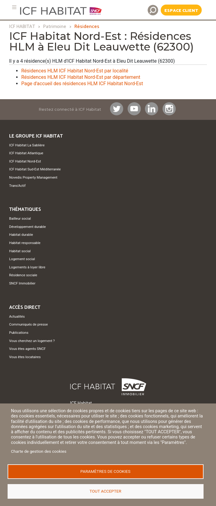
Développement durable (27, 227)
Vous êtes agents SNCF (27, 349)
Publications (18, 332)
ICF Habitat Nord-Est (25, 161)
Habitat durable (21, 234)
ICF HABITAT (22, 27)
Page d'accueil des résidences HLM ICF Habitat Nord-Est (82, 83)
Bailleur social (20, 218)
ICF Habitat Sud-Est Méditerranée (35, 169)
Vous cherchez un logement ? (32, 341)
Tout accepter (105, 491)
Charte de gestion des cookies (39, 451)
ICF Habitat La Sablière (27, 145)
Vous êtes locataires (25, 357)
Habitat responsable (24, 243)
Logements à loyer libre (27, 267)
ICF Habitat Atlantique (26, 153)
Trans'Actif (17, 185)
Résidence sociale (23, 275)
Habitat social (20, 251)
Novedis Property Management (33, 177)
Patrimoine (54, 27)
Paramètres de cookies (106, 471)
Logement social (22, 259)
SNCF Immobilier (22, 283)
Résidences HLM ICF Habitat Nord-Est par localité (74, 71)
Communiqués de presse (28, 324)
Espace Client (181, 10)
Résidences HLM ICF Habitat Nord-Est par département (80, 77)
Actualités (17, 316)
